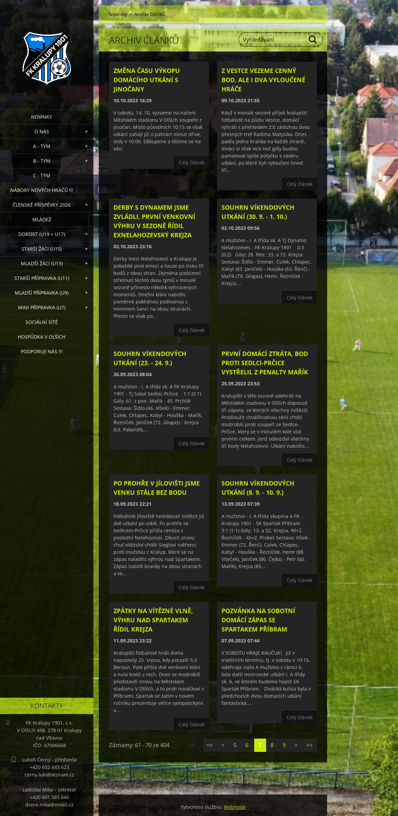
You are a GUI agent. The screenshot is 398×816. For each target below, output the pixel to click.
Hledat (313, 39)
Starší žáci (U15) (41, 249)
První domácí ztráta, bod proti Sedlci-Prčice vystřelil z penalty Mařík (264, 363)
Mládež (41, 219)
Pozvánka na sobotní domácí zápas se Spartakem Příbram (258, 620)
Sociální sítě (42, 322)
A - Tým (41, 146)
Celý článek (191, 162)
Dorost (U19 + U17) (41, 234)
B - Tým (41, 161)
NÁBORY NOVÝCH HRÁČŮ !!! (41, 190)
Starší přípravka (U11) (41, 278)
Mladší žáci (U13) (42, 263)
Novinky (41, 117)
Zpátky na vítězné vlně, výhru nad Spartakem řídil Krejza (153, 620)
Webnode (235, 807)
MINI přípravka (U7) (41, 307)
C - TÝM (41, 175)
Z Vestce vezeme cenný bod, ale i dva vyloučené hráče (263, 79)
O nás (41, 131)
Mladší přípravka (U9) (41, 293)
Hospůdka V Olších (41, 336)
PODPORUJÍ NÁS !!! (42, 351)
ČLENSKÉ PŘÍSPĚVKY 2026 (42, 205)
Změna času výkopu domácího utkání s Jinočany (146, 79)
